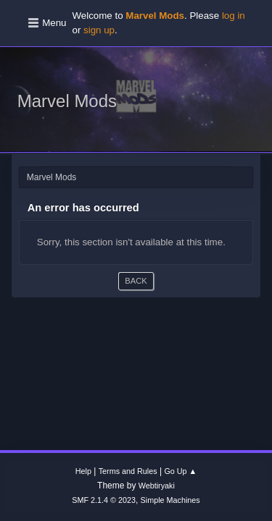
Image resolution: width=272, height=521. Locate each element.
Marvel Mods (67, 101)
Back (136, 280)
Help (83, 471)
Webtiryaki (157, 485)
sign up (99, 30)
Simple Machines (170, 500)
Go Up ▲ (180, 471)
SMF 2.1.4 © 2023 (104, 500)
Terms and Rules (128, 471)
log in (233, 15)
